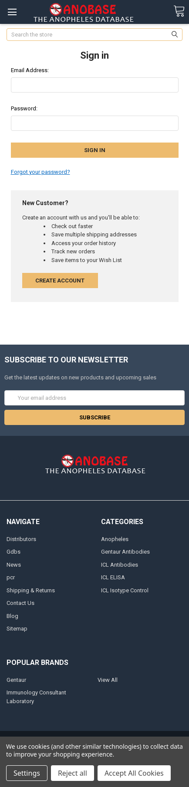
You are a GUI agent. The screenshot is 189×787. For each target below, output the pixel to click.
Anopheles (114, 539)
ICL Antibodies (119, 564)
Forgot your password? (40, 172)
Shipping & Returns (31, 590)
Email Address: (30, 70)
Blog (12, 616)
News (14, 564)
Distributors (21, 539)
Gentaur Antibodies (125, 551)
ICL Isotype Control (124, 590)
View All (108, 680)
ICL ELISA (113, 577)
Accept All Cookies (134, 773)
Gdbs (13, 551)
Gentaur (16, 680)
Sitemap (17, 628)
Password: (24, 108)
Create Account (59, 280)
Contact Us (20, 603)
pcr (11, 577)
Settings (27, 773)
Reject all (72, 773)
